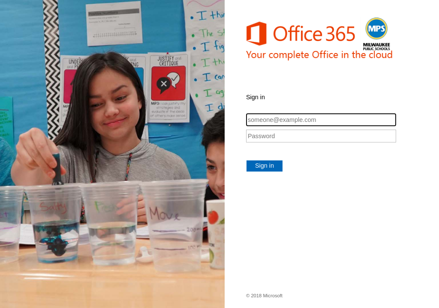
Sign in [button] (264, 165)
